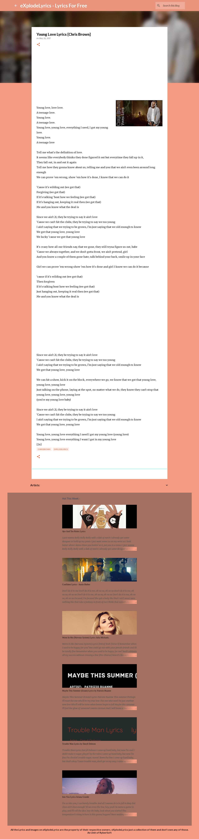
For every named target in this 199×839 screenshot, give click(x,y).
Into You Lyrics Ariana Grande (75, 797)
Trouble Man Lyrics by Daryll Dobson (79, 744)
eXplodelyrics (61, 449)
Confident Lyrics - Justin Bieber (76, 584)
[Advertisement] (99, 73)
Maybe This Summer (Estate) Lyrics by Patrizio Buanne (86, 691)
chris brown (44, 449)
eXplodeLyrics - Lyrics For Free (53, 5)
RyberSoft (106, 832)
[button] (38, 45)
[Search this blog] (168, 5)
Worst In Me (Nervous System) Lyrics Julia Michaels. (85, 637)
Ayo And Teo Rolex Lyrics (73, 531)
